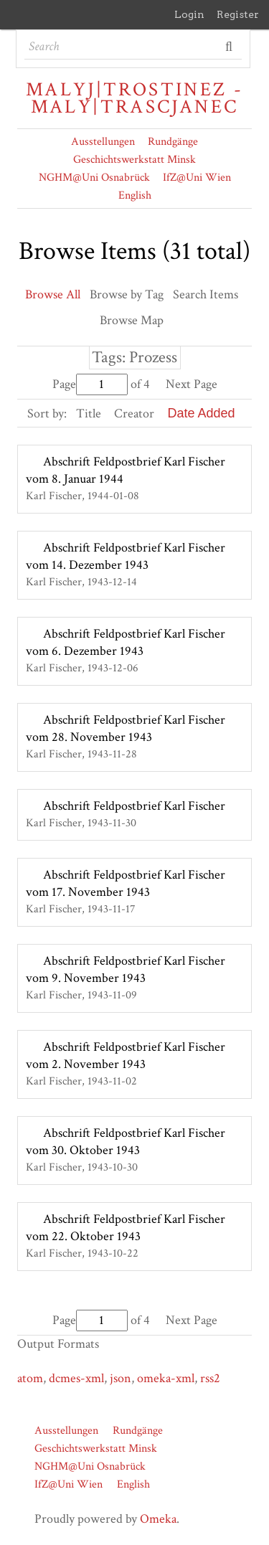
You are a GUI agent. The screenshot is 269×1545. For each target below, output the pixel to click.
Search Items (205, 294)
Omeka (158, 1519)
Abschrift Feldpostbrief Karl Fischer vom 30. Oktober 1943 (125, 1141)
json (120, 1378)
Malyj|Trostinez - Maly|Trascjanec (134, 98)
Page (90, 384)
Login (189, 14)
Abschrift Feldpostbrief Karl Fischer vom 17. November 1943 (125, 883)
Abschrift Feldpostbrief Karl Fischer (134, 806)
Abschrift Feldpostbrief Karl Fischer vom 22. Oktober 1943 (125, 1227)
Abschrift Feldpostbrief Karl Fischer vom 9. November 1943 (125, 969)
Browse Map (132, 320)
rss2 (210, 1378)
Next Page (191, 384)
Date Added (201, 413)
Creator (134, 413)
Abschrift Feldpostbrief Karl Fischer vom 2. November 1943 (125, 1055)
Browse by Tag (127, 294)
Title (88, 413)
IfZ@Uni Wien (197, 177)
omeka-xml (165, 1378)
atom (30, 1378)
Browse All (52, 294)
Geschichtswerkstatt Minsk (134, 159)
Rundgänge (173, 141)
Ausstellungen (103, 141)
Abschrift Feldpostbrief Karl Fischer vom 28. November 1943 (125, 728)
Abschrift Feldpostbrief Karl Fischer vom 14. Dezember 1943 (125, 556)
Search (230, 47)
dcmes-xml (76, 1378)
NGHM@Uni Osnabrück (94, 177)
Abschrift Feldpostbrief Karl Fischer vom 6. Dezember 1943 (125, 642)
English (134, 195)
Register (238, 14)
